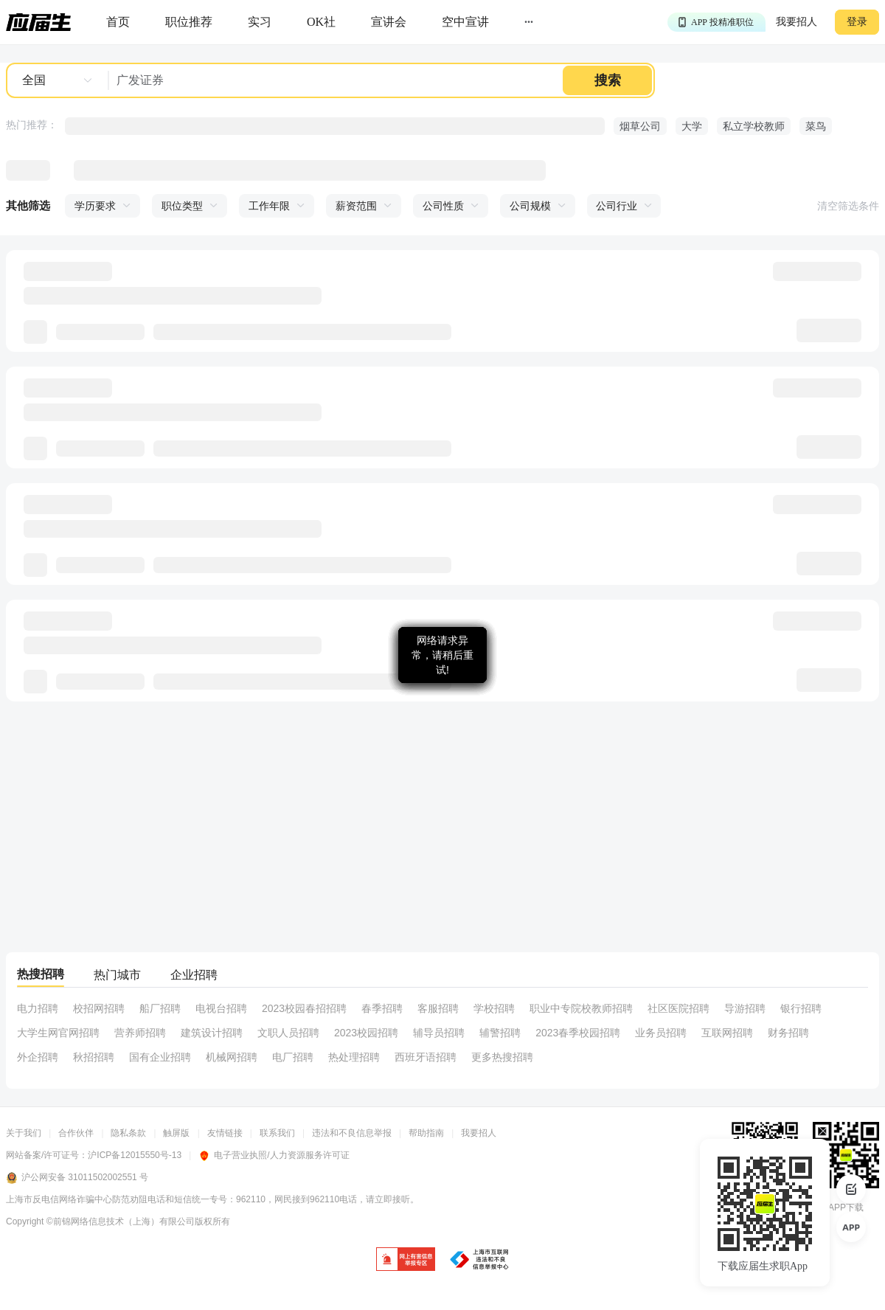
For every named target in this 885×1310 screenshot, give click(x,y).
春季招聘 (382, 1008)
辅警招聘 (500, 1033)
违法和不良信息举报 (352, 1133)
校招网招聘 (99, 1008)
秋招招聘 (93, 1057)
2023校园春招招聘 (304, 1008)
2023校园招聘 (366, 1033)
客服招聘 (438, 1008)
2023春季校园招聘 (577, 1033)
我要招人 (796, 21)
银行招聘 (801, 1008)
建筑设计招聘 (212, 1033)
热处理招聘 (354, 1057)
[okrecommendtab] (321, 22)
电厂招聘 (292, 1057)
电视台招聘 (221, 1008)
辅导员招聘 (439, 1033)
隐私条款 (128, 1133)
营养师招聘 (140, 1033)
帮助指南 (426, 1133)
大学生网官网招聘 (58, 1033)
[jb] (405, 1260)
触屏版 (176, 1133)
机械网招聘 (231, 1057)
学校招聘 (494, 1008)
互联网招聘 (727, 1033)
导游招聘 (745, 1008)
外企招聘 (37, 1057)
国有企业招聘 (160, 1057)
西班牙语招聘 (426, 1057)
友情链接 (225, 1133)
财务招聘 (788, 1033)
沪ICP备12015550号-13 (134, 1155)
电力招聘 (37, 1008)
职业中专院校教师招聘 (581, 1008)
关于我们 (23, 1133)
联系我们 (277, 1133)
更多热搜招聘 (502, 1057)
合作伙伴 (76, 1133)
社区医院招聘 (678, 1008)
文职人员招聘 (288, 1033)
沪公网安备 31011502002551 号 (77, 1178)
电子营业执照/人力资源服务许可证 (273, 1155)
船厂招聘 (160, 1008)
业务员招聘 (661, 1033)
